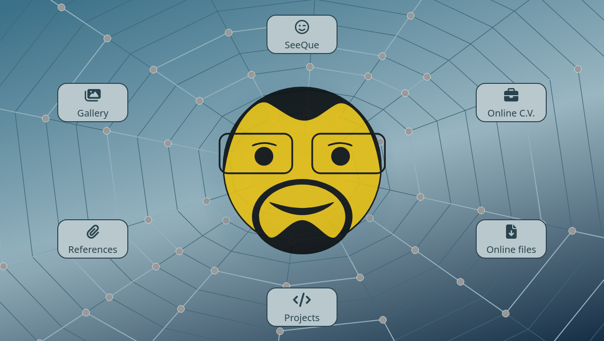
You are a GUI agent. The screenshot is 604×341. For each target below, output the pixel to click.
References (92, 239)
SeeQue (302, 34)
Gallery (92, 102)
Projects (302, 307)
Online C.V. (511, 102)
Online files (511, 239)
